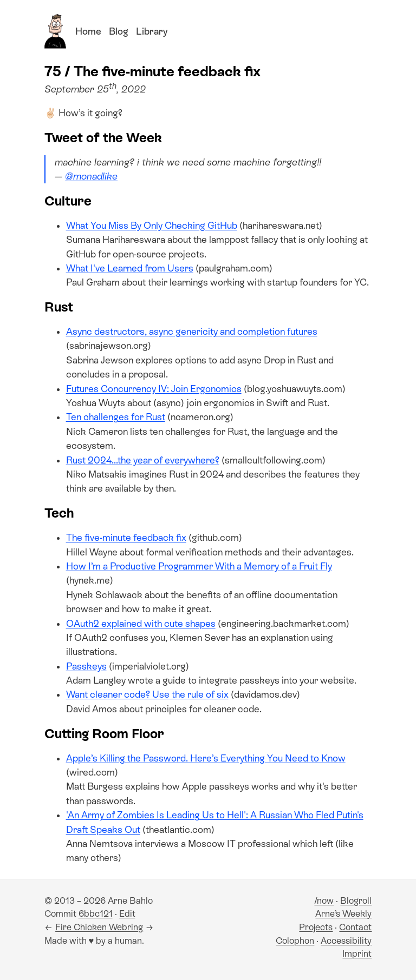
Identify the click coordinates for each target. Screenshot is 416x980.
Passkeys (86, 666)
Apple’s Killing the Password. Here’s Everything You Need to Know (206, 758)
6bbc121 (96, 914)
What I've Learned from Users (129, 268)
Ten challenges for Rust (115, 417)
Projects (316, 927)
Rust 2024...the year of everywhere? (142, 460)
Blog (118, 31)
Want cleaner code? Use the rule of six (147, 694)
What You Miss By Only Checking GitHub (151, 225)
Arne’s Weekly (343, 914)
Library (151, 31)
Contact (355, 927)
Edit (127, 914)
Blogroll (356, 901)
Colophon (295, 941)
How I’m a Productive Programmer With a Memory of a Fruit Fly (199, 566)
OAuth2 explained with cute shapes (141, 623)
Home (88, 31)
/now (324, 901)
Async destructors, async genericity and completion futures (191, 331)
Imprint (357, 954)
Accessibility (346, 941)
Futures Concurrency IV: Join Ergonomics (154, 388)
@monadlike (91, 176)
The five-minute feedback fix (126, 537)
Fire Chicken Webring (99, 927)
